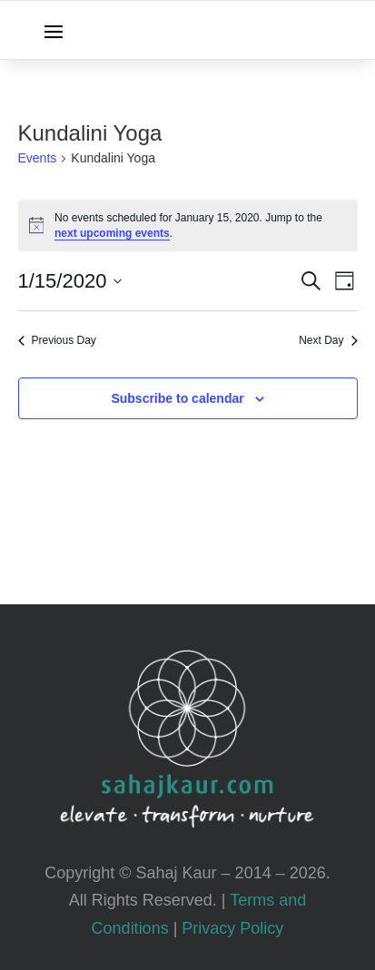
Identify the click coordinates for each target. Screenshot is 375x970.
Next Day (328, 340)
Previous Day (57, 340)
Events (37, 158)
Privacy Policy (232, 928)
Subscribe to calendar (177, 398)
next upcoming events (112, 233)
